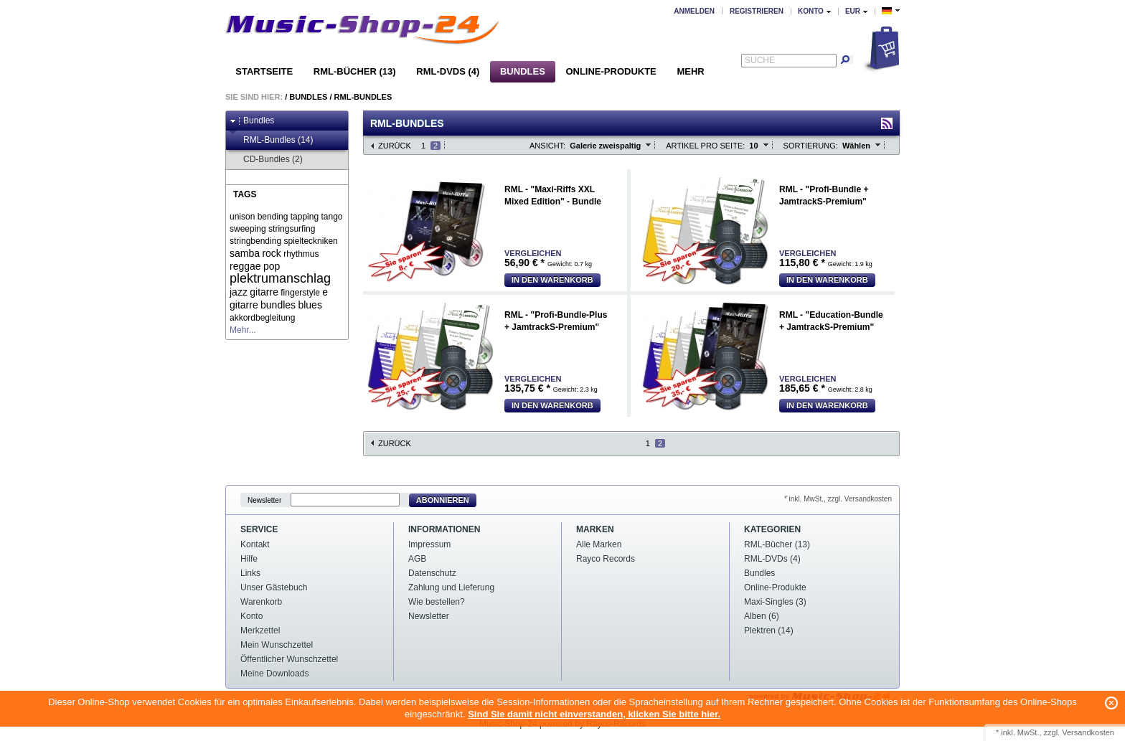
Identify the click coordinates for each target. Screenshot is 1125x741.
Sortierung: (810, 145)
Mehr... (243, 330)
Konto (251, 616)
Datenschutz (432, 573)
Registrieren (756, 11)
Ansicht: (547, 145)
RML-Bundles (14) (271, 140)
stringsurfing (291, 229)
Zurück (394, 145)
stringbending (255, 241)
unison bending (259, 217)
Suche (760, 60)
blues (309, 305)
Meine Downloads (274, 674)
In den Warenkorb (552, 279)
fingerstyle (300, 293)
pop (271, 266)
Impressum (429, 544)
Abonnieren (442, 500)
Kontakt (255, 544)
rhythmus (301, 254)
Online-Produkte (610, 71)
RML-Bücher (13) (355, 71)
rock (271, 253)
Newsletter (264, 500)
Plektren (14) (769, 631)
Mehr (690, 71)
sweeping (248, 229)
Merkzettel (260, 631)
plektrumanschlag (280, 278)
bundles (278, 305)
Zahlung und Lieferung (451, 587)
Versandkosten (1088, 732)
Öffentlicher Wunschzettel (289, 659)
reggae (245, 266)
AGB (417, 559)
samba (245, 253)
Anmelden (694, 11)
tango (331, 217)
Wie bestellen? (436, 602)
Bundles (522, 71)
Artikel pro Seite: (705, 145)
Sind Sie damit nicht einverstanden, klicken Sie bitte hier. (594, 714)
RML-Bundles (363, 97)
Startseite (264, 71)
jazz (239, 292)
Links (250, 573)
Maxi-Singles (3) (775, 602)
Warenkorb (261, 602)
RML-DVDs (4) (447, 71)
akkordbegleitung (262, 318)
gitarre (264, 292)
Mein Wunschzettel (276, 645)
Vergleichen (532, 254)
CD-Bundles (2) (266, 159)
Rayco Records (605, 559)
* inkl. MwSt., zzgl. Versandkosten (838, 499)
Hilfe (249, 559)
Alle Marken (598, 544)
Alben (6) (761, 616)
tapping (305, 217)
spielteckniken (310, 241)
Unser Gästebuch (273, 587)
